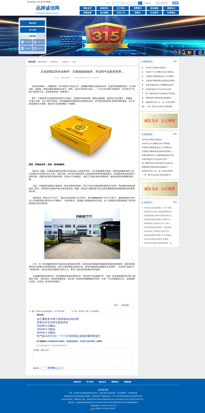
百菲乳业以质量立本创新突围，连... (158, 243)
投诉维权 (154, 8)
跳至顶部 (125, 305)
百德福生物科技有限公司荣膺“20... (158, 219)
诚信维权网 (42, 62)
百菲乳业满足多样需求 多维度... (157, 239)
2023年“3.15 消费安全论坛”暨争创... (160, 72)
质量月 (138, 13)
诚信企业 (102, 382)
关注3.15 (121, 13)
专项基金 (171, 13)
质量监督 (87, 13)
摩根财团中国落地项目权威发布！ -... (161, 98)
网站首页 (87, 8)
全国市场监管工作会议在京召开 (158, 89)
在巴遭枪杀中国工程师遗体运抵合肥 (58, 319)
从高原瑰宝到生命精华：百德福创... (158, 227)
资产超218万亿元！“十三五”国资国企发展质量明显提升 (69, 336)
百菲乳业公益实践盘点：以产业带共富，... (52, 311)
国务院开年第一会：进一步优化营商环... (158, 171)
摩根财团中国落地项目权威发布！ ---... (157, 167)
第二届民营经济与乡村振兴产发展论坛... (158, 163)
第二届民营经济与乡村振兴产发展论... (161, 93)
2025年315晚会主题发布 (156, 68)
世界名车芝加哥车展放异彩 (52, 322)
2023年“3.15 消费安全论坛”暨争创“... (157, 143)
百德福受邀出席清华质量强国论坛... (158, 215)
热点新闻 (104, 13)
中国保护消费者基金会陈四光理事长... (161, 81)
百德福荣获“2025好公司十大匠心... (158, 223)
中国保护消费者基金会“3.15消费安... (160, 76)
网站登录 (32, 23)
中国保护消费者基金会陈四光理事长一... (158, 151)
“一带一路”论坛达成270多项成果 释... (157, 175)
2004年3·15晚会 (46, 329)
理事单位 (171, 8)
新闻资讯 (104, 8)
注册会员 (147, 3)
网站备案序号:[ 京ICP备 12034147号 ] (104, 405)
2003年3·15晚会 (46, 325)
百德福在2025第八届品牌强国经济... (158, 212)
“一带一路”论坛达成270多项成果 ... (160, 106)
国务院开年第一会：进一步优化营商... (161, 102)
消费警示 (137, 8)
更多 (175, 61)
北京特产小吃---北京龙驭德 (88, 311)
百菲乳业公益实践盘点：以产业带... (158, 208)
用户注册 (32, 30)
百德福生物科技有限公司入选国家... (158, 235)
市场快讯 (65, 62)
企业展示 (154, 13)
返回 (116, 305)
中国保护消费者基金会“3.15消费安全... (157, 147)
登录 (47, 350)
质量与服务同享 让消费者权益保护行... (160, 85)
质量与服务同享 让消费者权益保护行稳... (158, 155)
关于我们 (121, 8)
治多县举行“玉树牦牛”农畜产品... (157, 231)
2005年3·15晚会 (46, 332)
